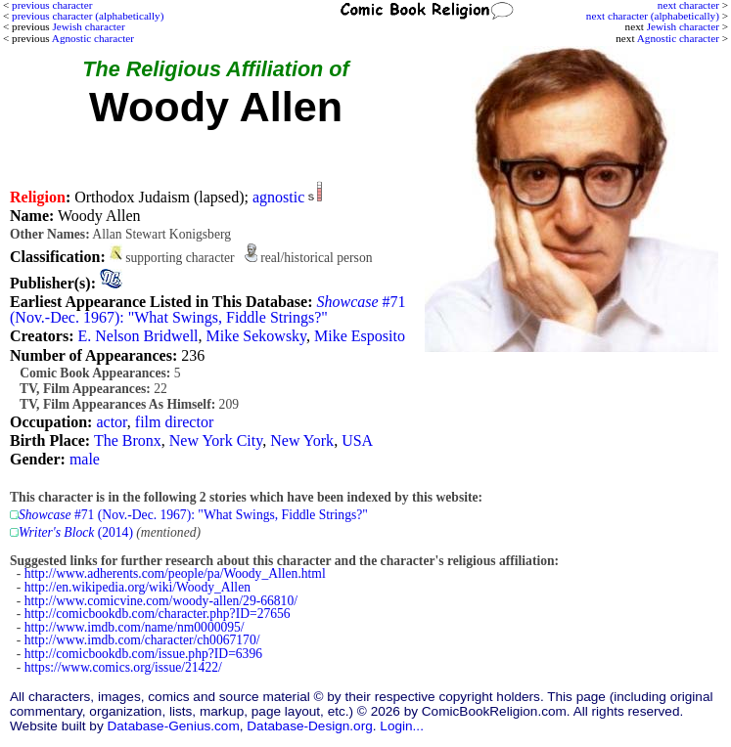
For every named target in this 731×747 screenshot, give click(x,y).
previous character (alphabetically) (87, 16)
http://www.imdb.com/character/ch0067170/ (142, 640)
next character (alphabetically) (652, 16)
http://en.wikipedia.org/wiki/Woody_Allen (137, 587)
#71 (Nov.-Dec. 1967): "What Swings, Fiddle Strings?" (208, 309)
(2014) (76, 532)
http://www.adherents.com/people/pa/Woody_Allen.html (175, 573)
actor (111, 422)
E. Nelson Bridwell (137, 336)
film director (174, 422)
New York (302, 440)
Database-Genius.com (173, 726)
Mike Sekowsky (256, 336)
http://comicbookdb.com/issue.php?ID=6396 (143, 653)
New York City (215, 440)
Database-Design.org (309, 726)
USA (357, 440)
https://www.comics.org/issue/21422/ (123, 667)
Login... (402, 726)
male (84, 459)
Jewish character (683, 26)
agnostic (278, 197)
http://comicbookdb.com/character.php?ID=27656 (157, 613)
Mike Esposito (359, 336)
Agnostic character (678, 38)
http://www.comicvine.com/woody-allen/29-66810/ (160, 600)
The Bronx (127, 440)
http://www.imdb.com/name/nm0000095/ (134, 627)
